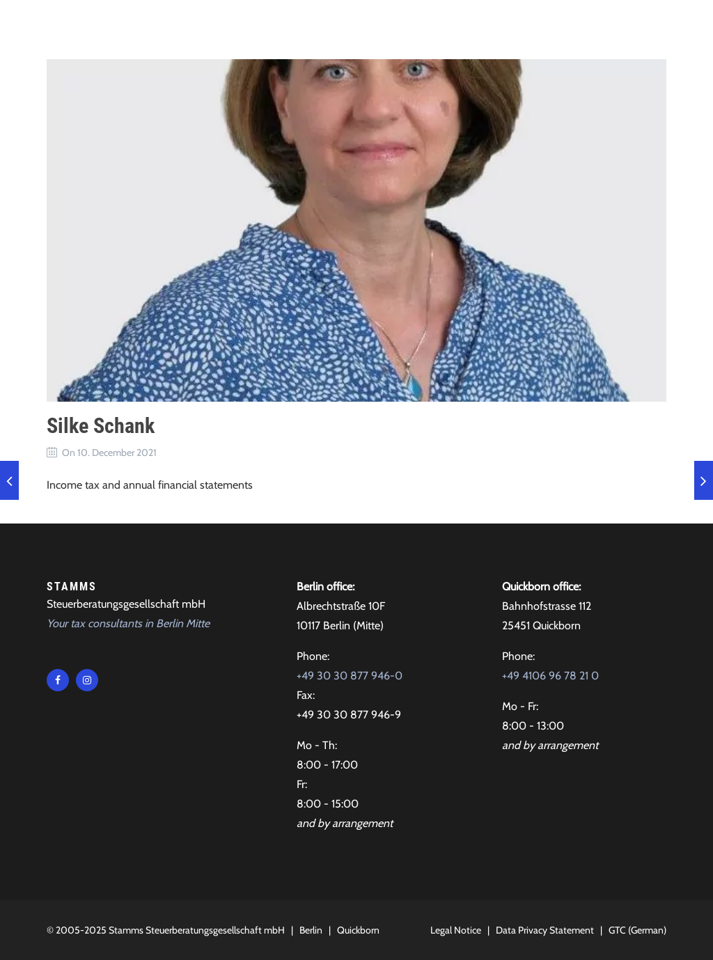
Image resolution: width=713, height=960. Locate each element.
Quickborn (358, 930)
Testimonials (407, 27)
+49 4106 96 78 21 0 (550, 675)
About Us (324, 27)
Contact (488, 27)
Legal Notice (455, 930)
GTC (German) (637, 930)
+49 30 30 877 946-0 (349, 675)
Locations (560, 27)
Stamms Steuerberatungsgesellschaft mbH (197, 930)
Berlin (310, 930)
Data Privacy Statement (545, 930)
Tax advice (249, 27)
